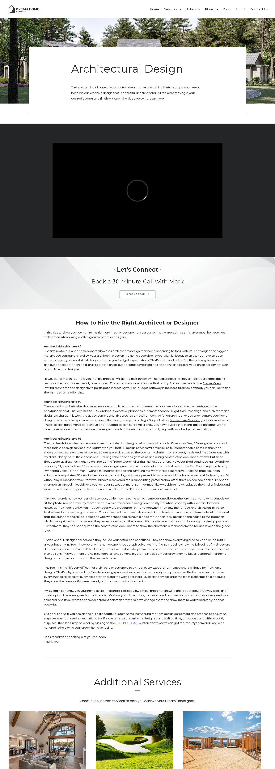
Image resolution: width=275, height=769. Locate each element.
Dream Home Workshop (186, 420)
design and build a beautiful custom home (104, 613)
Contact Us (259, 9)
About (240, 9)
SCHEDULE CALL (127, 623)
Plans (212, 9)
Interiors (193, 9)
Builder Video (212, 383)
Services (173, 9)
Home (154, 9)
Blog (227, 9)
